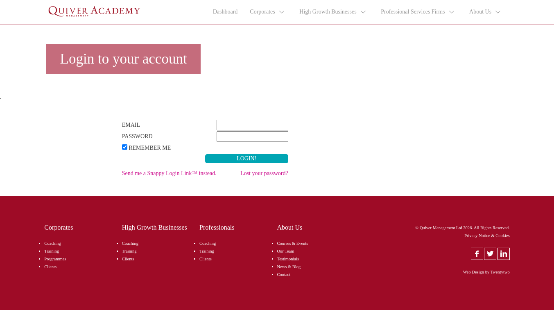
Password (137, 136)
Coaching (52, 243)
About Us (485, 12)
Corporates (267, 12)
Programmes (55, 259)
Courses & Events (292, 243)
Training (51, 251)
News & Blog (289, 266)
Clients (50, 266)
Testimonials (288, 259)
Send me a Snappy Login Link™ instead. (169, 173)
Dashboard (225, 12)
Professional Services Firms (418, 12)
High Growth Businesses (332, 12)
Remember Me (150, 148)
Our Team (285, 251)
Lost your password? (264, 173)
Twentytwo (500, 272)
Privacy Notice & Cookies (487, 235)
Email (131, 125)
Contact (284, 274)
